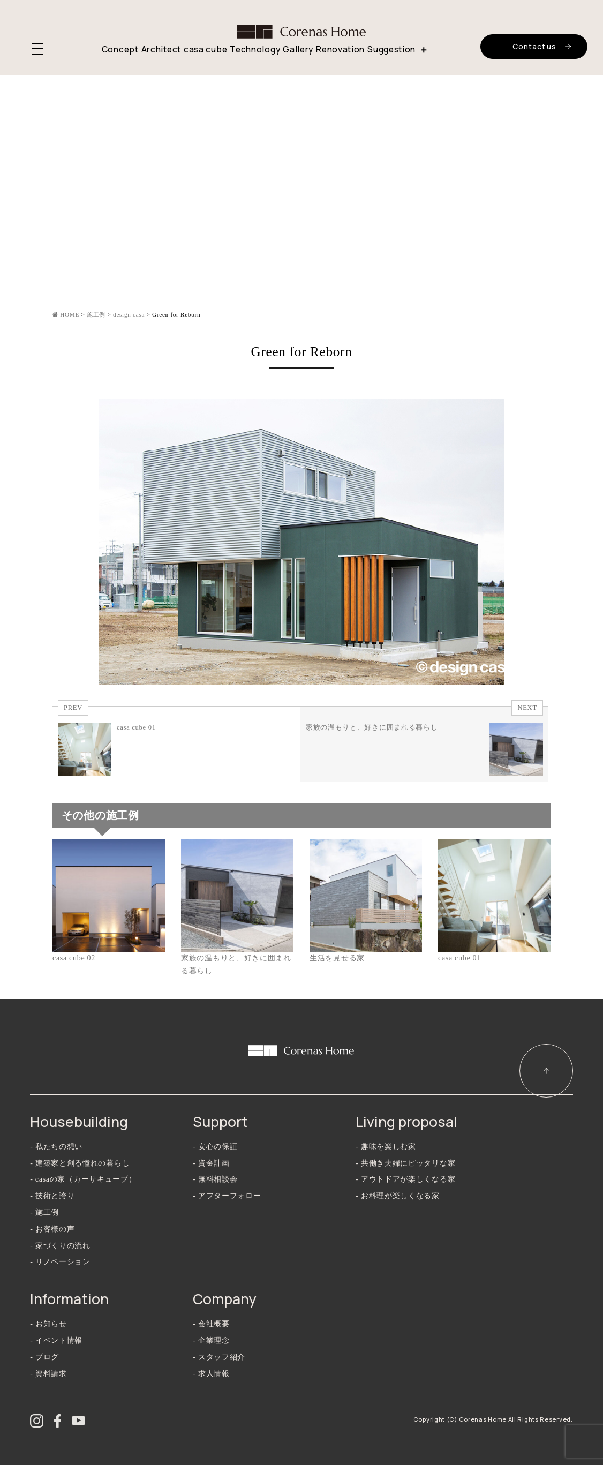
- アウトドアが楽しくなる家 (405, 1179)
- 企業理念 (211, 1340)
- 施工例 (44, 1212)
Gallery (298, 50)
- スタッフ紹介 (219, 1357)
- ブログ (44, 1357)
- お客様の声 (52, 1229)
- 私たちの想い (56, 1147)
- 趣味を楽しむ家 (386, 1147)
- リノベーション (60, 1262)
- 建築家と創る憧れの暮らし (80, 1163)
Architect (161, 50)
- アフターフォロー (227, 1196)
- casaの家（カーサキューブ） (83, 1179)
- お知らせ (48, 1324)
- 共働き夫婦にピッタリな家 (405, 1163)
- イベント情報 (56, 1340)
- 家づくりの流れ (60, 1246)
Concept (120, 50)
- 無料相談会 (215, 1179)
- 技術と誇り (52, 1196)
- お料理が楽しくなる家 (398, 1196)
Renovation (340, 50)
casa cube (205, 50)
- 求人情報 (211, 1374)
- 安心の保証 (215, 1147)
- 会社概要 (211, 1324)
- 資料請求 (48, 1374)
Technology (255, 50)
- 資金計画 (211, 1163)
